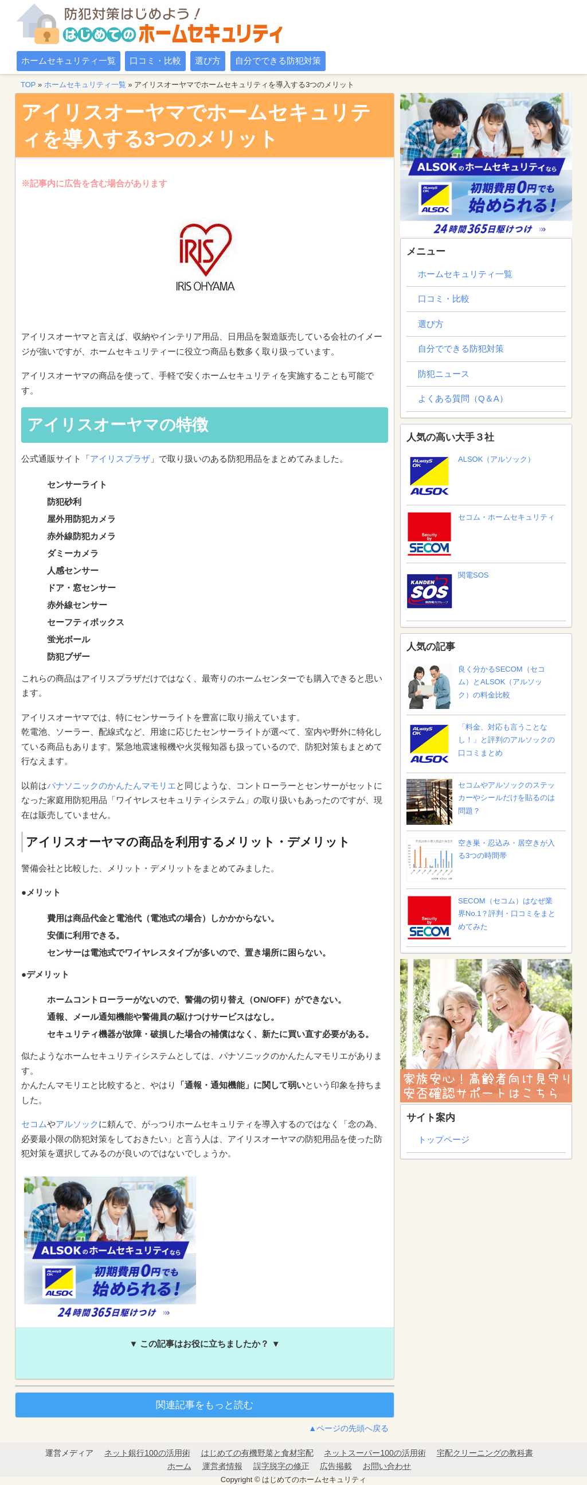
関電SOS (447, 592)
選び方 (208, 60)
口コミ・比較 (155, 60)
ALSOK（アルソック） (470, 476)
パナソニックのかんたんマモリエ (111, 785)
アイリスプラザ (120, 458)
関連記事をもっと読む (204, 1405)
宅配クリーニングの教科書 (485, 1452)
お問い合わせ (387, 1466)
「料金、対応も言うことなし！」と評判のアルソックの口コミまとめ (480, 744)
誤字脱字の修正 (281, 1466)
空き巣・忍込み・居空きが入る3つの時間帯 (480, 860)
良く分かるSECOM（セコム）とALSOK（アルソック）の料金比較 (475, 686)
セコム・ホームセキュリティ (480, 534)
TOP (28, 84)
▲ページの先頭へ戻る (348, 1428)
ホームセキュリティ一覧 (68, 60)
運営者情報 (222, 1466)
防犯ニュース (443, 374)
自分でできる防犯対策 (278, 60)
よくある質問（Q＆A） (463, 398)
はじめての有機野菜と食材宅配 (257, 1452)
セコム (34, 1124)
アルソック (77, 1124)
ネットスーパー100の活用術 (374, 1452)
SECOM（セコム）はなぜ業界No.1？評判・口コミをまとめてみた (480, 918)
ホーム (179, 1466)
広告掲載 (336, 1466)
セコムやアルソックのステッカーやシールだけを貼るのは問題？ (480, 802)
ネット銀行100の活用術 (147, 1452)
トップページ (443, 1139)
